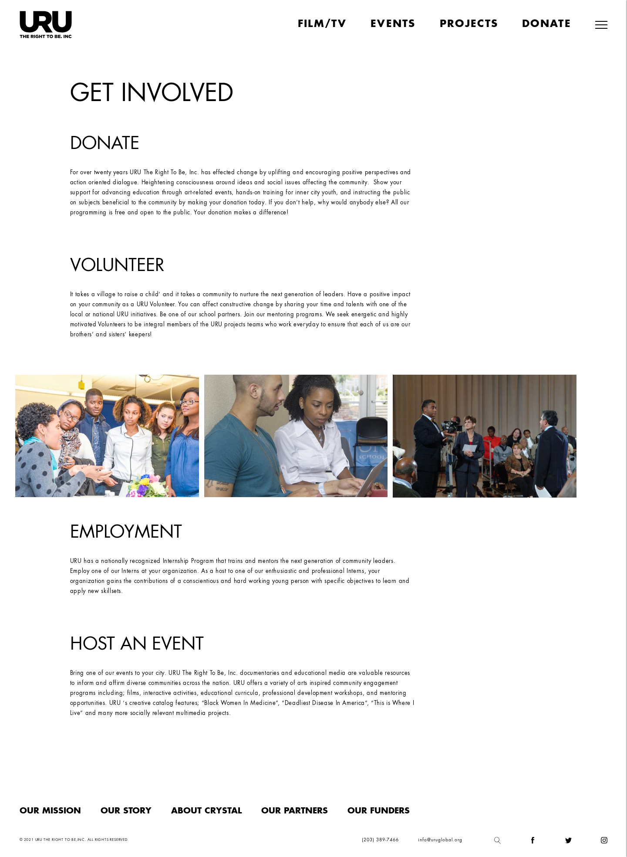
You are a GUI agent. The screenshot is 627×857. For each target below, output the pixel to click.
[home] (46, 24)
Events (393, 24)
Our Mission (50, 811)
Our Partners (294, 811)
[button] (601, 25)
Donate (546, 24)
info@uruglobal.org (440, 840)
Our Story (126, 811)
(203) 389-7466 (380, 840)
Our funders (378, 811)
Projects (469, 24)
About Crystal (206, 811)
